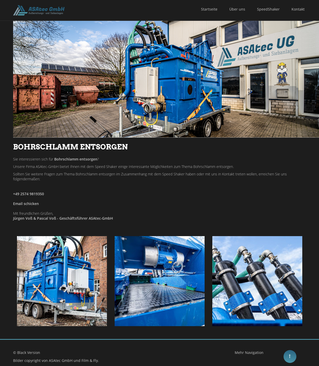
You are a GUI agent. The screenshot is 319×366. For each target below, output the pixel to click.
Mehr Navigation (249, 352)
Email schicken (26, 203)
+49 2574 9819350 (28, 193)
